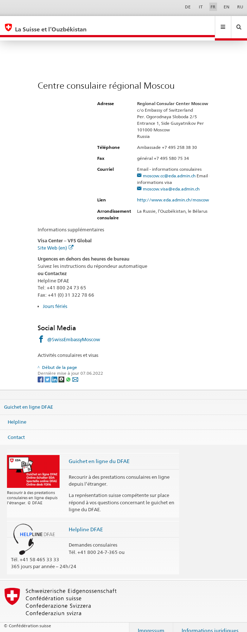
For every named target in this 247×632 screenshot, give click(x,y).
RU (240, 6)
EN (226, 6)
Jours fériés (55, 299)
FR (213, 6)
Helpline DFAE (86, 522)
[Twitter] (48, 372)
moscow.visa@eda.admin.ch (171, 182)
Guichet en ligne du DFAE (99, 454)
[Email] (75, 372)
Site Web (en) (55, 241)
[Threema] (61, 372)
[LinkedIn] (55, 372)
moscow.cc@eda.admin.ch (169, 168)
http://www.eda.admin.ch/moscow (176, 192)
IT (201, 6)
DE (188, 6)
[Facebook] (41, 372)
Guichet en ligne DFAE (28, 399)
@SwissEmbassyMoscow (73, 332)
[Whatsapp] (68, 372)
